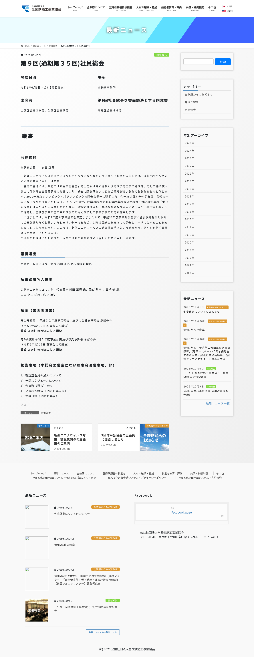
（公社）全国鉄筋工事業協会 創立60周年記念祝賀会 (206, 375)
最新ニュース (61, 473)
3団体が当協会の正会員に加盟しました (118, 437)
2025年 (190, 143)
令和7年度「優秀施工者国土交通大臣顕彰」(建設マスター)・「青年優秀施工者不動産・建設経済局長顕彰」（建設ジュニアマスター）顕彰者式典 (206, 353)
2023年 (190, 158)
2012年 (190, 242)
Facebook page (181, 512)
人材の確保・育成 (144, 473)
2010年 (190, 257)
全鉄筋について (86, 473)
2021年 (190, 173)
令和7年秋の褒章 (194, 329)
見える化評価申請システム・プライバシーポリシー (137, 477)
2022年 (190, 166)
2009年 (190, 265)
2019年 (190, 189)
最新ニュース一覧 (218, 403)
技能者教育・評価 (172, 473)
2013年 (190, 235)
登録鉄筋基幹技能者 (114, 473)
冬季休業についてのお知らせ (201, 311)
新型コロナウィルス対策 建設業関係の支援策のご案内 (70, 439)
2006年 (190, 273)
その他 (220, 473)
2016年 (190, 211)
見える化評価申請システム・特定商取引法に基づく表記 (64, 477)
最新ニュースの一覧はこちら (103, 632)
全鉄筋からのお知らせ (199, 94)
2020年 (190, 181)
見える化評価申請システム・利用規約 (200, 477)
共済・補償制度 (199, 473)
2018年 (190, 196)
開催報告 (161, 55)
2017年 (190, 204)
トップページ (38, 473)
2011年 (190, 250)
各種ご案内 (192, 102)
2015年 (190, 219)
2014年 (190, 227)
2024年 (190, 150)
